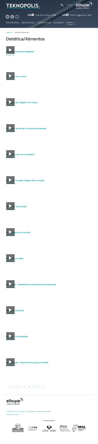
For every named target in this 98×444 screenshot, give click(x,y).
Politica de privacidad (43, 411)
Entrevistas (44, 23)
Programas (12, 23)
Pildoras (58, 23)
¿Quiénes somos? (12, 411)
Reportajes (28, 23)
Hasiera (9, 32)
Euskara (69, 4)
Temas (70, 23)
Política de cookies (13, 414)
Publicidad (31, 411)
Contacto (23, 411)
